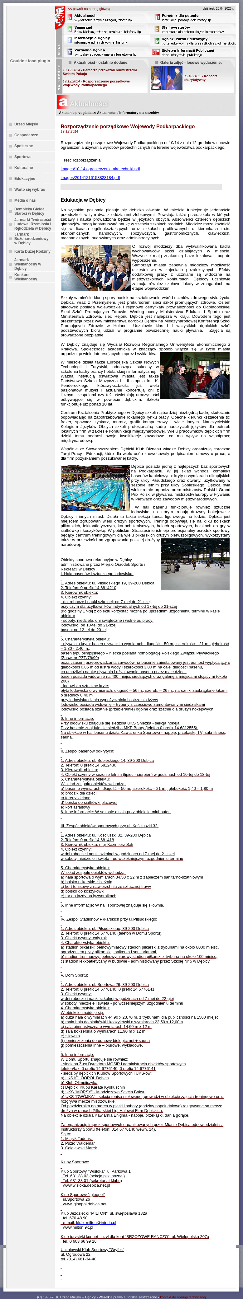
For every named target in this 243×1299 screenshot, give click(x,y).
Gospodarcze (26, 135)
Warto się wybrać (29, 189)
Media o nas (25, 200)
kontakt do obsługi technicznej (183, 1297)
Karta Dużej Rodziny (32, 251)
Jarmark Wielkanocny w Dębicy (27, 264)
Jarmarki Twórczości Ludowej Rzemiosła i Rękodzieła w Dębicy (32, 224)
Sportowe (23, 157)
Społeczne (23, 146)
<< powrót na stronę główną (89, 9)
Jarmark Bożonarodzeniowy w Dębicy (31, 238)
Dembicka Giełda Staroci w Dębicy (29, 211)
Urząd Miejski (26, 124)
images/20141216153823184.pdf (90, 177)
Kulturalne (23, 168)
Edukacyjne (24, 178)
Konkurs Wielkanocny (25, 277)
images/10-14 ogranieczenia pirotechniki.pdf (100, 168)
